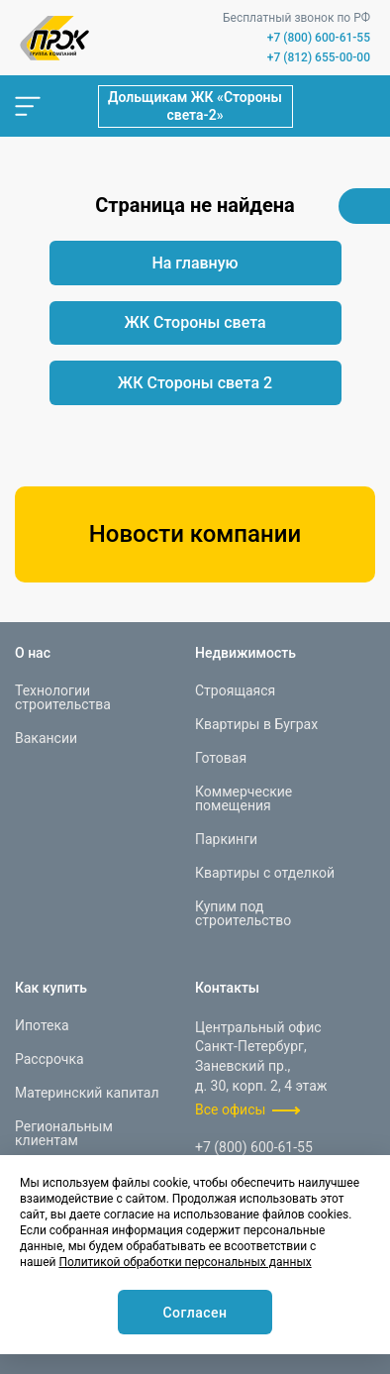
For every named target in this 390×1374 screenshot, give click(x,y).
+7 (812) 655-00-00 (318, 57)
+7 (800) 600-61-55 (318, 38)
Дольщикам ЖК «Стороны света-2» (195, 106)
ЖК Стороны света (194, 322)
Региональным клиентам (64, 1133)
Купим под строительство (243, 913)
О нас (32, 653)
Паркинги (226, 839)
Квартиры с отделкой (265, 873)
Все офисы (230, 1109)
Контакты (227, 988)
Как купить (51, 988)
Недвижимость (245, 653)
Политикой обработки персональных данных (184, 1262)
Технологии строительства (63, 697)
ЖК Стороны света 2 (195, 382)
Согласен (194, 1313)
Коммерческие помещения (243, 798)
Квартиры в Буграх (256, 724)
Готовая (220, 758)
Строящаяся (235, 690)
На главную (194, 263)
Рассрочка (49, 1059)
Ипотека (42, 1025)
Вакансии (46, 738)
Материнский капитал (87, 1093)
